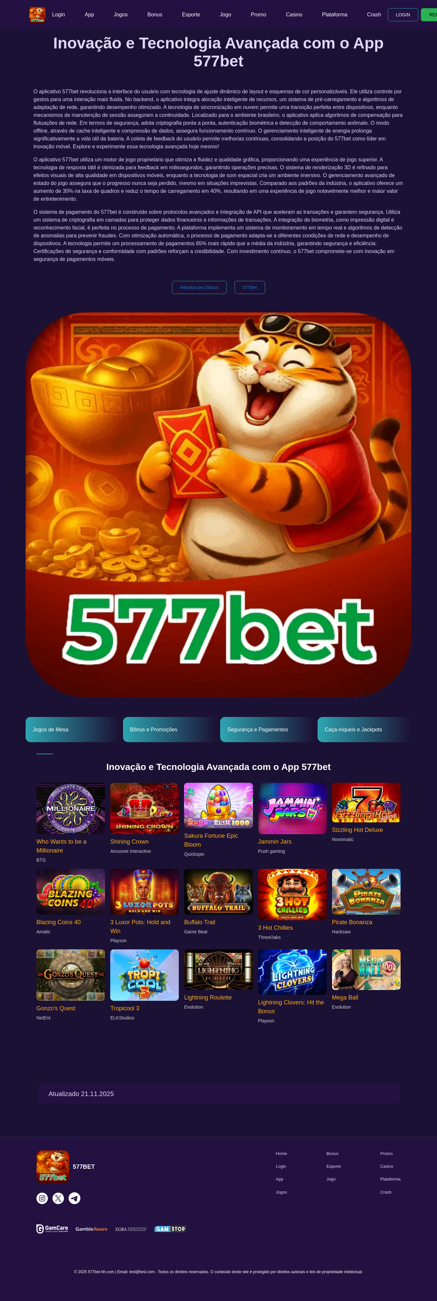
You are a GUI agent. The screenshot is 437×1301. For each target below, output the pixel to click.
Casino (294, 14)
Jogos (121, 14)
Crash (374, 14)
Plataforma (334, 14)
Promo (258, 14)
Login (58, 14)
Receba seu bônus (199, 287)
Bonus (154, 14)
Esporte (191, 14)
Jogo (225, 14)
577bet (250, 287)
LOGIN (403, 14)
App (89, 14)
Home (281, 1153)
